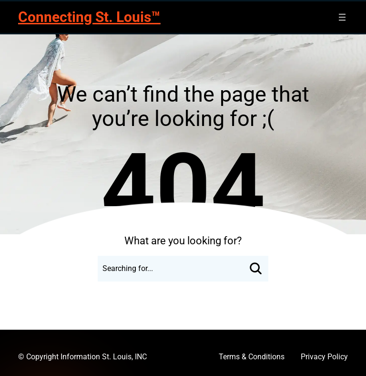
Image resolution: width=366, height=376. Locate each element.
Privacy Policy (324, 356)
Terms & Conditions (252, 356)
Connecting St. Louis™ (89, 17)
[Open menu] (342, 17)
